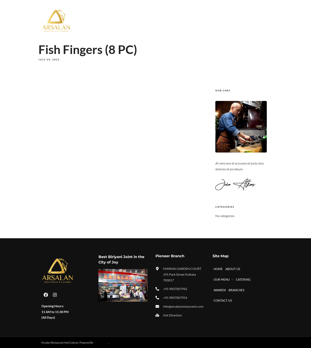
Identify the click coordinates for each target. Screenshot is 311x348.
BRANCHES (236, 20)
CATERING (198, 20)
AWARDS (217, 20)
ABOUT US (155, 20)
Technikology (101, 342)
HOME (138, 20)
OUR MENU (175, 20)
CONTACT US (258, 20)
